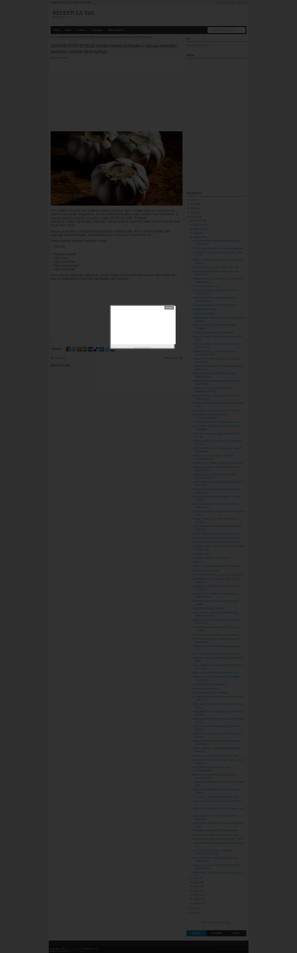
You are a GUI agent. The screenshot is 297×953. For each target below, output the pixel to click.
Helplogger (147, 347)
